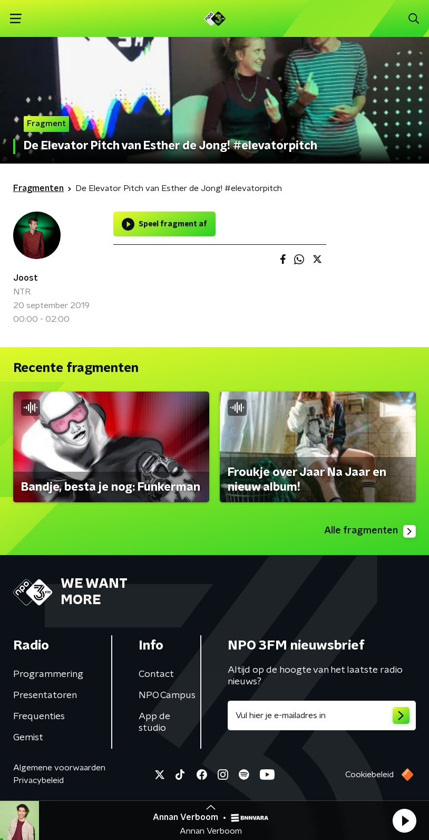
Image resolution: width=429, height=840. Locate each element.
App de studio (154, 722)
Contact (156, 674)
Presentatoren (45, 695)
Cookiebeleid (369, 774)
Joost (25, 278)
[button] (404, 820)
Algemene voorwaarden (59, 767)
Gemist (28, 737)
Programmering (48, 674)
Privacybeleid (38, 780)
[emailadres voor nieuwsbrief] (322, 715)
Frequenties (39, 716)
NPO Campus (167, 695)
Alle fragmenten (370, 531)
